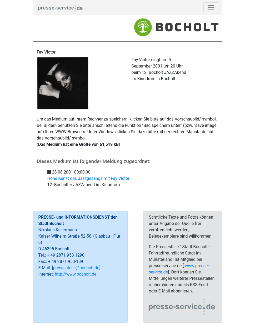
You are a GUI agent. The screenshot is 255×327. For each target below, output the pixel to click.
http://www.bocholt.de (75, 274)
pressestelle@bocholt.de (76, 267)
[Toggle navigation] (210, 7)
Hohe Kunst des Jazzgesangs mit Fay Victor (88, 178)
